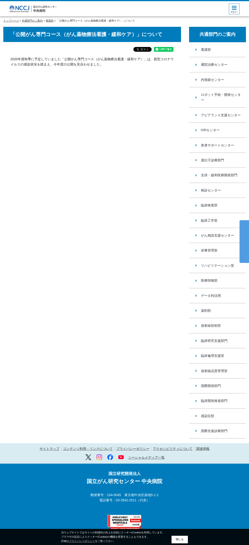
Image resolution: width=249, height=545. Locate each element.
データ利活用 (211, 296)
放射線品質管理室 (214, 371)
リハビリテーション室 (217, 265)
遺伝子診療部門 (212, 160)
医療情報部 (209, 280)
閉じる (180, 539)
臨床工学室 (209, 220)
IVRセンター (210, 130)
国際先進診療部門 (214, 431)
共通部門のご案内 (32, 20)
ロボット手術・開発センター (221, 97)
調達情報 (202, 449)
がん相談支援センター (217, 235)
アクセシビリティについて (173, 449)
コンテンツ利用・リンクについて (88, 449)
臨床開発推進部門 (214, 401)
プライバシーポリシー (132, 449)
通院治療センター (214, 64)
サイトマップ (49, 449)
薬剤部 (206, 310)
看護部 (50, 20)
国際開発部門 (211, 386)
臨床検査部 (209, 205)
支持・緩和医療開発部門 (219, 175)
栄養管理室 (209, 250)
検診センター (211, 190)
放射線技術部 (211, 325)
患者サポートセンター (217, 145)
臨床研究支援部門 (214, 341)
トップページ (11, 20)
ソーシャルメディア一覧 (146, 457)
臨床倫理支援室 (212, 356)
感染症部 (207, 416)
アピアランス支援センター (221, 115)
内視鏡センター (212, 80)
